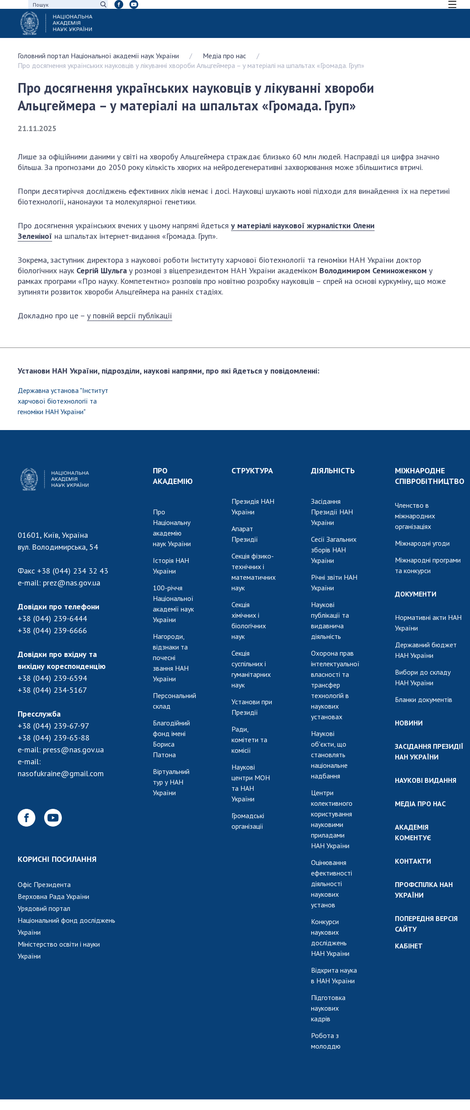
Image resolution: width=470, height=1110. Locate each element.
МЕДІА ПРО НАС (420, 803)
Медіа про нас (224, 55)
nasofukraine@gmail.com (61, 773)
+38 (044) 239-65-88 (54, 737)
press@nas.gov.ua (73, 749)
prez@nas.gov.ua (71, 583)
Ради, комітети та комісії (249, 740)
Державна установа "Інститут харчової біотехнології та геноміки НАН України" (63, 401)
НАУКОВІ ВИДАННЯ (425, 780)
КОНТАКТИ (413, 861)
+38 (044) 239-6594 (52, 678)
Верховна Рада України (53, 896)
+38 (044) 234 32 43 (72, 571)
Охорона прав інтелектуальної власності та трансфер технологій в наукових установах (335, 685)
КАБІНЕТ (409, 945)
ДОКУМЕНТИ (415, 593)
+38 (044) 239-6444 (52, 618)
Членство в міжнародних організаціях (415, 516)
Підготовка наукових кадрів (328, 1008)
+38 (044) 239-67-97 (53, 726)
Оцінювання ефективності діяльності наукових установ (331, 883)
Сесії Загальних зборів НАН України (333, 550)
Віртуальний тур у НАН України (171, 782)
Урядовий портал (44, 908)
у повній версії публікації (129, 315)
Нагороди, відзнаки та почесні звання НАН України (171, 657)
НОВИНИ (409, 722)
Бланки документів (423, 699)
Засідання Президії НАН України (332, 512)
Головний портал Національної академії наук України (98, 55)
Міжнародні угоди (422, 543)
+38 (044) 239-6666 (52, 630)
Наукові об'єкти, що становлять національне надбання (329, 754)
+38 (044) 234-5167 (52, 690)
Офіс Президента (44, 884)
